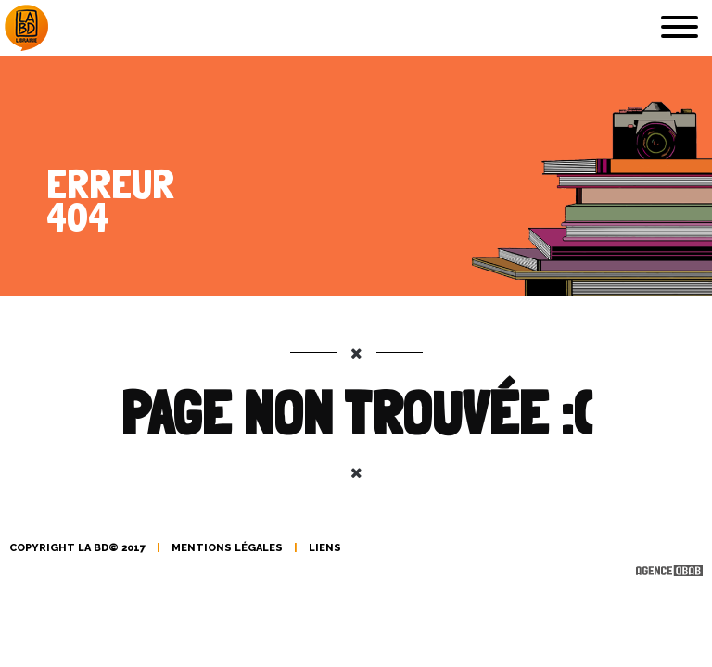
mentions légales (227, 548)
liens (325, 548)
